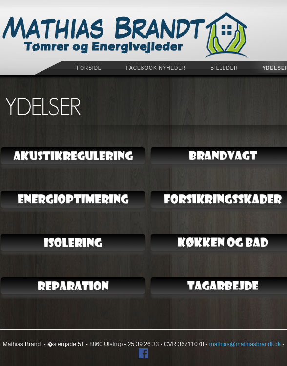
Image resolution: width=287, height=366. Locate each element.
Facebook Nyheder (156, 68)
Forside (89, 68)
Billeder (224, 68)
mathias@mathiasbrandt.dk (245, 342)
